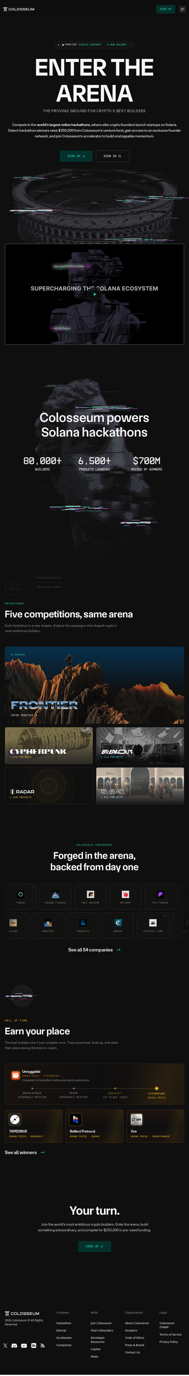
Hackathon (63, 1324)
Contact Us (132, 1353)
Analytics (131, 1332)
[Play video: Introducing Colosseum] (94, 295)
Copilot (96, 1350)
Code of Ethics (134, 1339)
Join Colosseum (101, 1324)
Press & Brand (134, 1346)
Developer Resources (98, 1341)
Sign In (113, 157)
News (94, 1358)
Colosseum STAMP (167, 1326)
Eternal (61, 1332)
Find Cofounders (102, 1332)
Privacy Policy (169, 1343)
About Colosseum (137, 1324)
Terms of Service (171, 1336)
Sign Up (165, 9)
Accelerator (64, 1339)
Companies (64, 1346)
